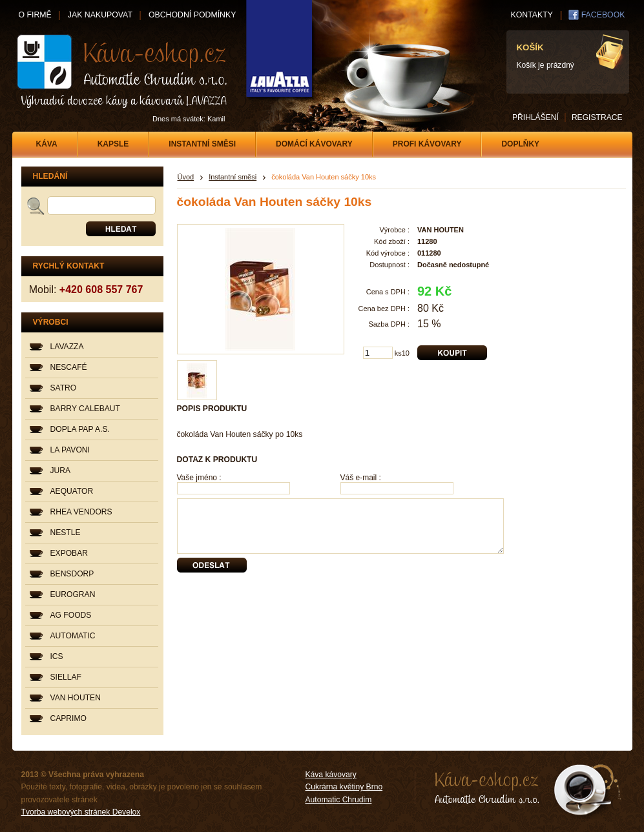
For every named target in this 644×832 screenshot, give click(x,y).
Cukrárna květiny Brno (344, 786)
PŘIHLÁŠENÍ (535, 117)
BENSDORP (72, 573)
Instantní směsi (232, 177)
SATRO (63, 387)
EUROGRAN (73, 594)
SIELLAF (65, 677)
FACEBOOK (603, 14)
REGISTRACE (597, 117)
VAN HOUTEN (75, 697)
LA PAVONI (70, 449)
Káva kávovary (331, 774)
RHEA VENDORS (81, 511)
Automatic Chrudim (339, 799)
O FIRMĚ (35, 14)
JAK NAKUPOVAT (100, 14)
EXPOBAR (69, 553)
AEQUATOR (72, 491)
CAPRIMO (68, 718)
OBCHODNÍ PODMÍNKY (192, 14)
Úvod (186, 177)
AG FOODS (71, 615)
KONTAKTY (532, 14)
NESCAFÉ (68, 367)
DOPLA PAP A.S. (80, 429)
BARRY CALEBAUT (85, 408)
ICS (56, 656)
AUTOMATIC (73, 635)
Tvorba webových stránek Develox (81, 812)
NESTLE (65, 532)
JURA (60, 470)
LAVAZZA (67, 346)
